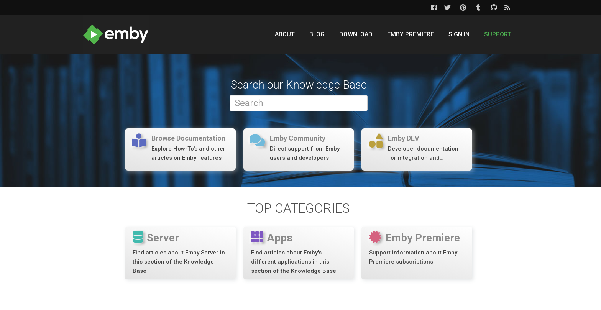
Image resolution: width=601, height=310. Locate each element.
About (285, 34)
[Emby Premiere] (416, 253)
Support (497, 34)
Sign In (459, 34)
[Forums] (180, 149)
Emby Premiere (410, 34)
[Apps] (298, 253)
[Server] (180, 253)
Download (356, 34)
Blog (317, 34)
